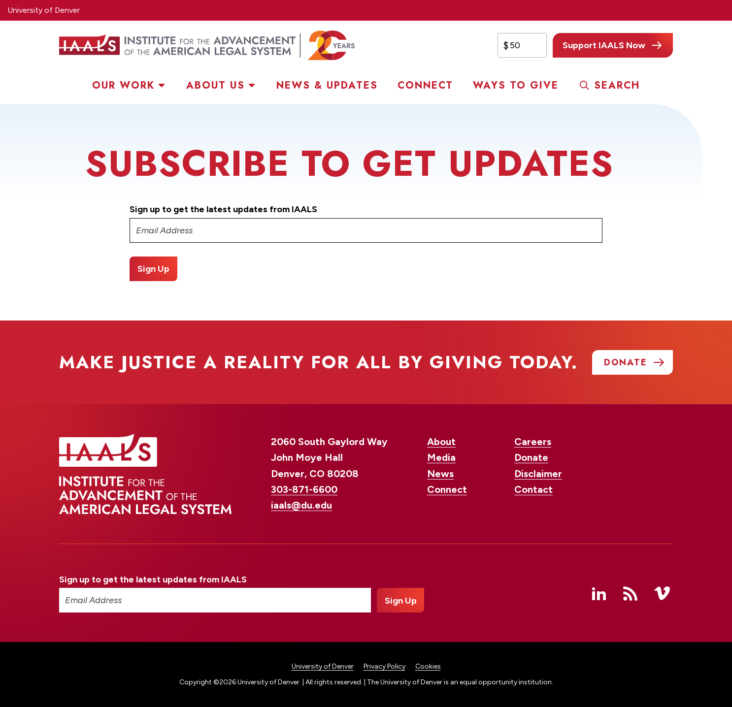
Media (441, 457)
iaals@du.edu (301, 505)
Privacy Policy (384, 666)
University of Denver (43, 10)
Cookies (428, 666)
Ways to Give (516, 85)
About (441, 442)
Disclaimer (538, 474)
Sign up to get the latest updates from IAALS (223, 209)
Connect (425, 85)
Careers (532, 442)
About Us (215, 85)
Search (617, 85)
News (440, 474)
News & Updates (327, 85)
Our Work (123, 85)
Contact (533, 489)
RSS (630, 593)
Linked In (599, 593)
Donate (531, 457)
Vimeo (662, 593)
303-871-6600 (304, 489)
